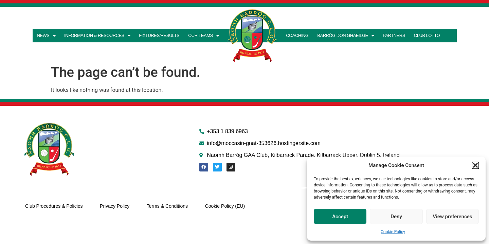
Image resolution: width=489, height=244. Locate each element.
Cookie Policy (393, 231)
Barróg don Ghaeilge (345, 35)
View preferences (452, 217)
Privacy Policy (114, 206)
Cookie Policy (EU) (223, 206)
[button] (475, 165)
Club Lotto (427, 35)
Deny (396, 217)
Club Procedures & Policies (53, 206)
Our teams (203, 35)
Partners (394, 35)
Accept (340, 217)
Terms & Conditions (166, 206)
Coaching (297, 35)
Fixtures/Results (159, 35)
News (46, 35)
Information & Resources (97, 35)
